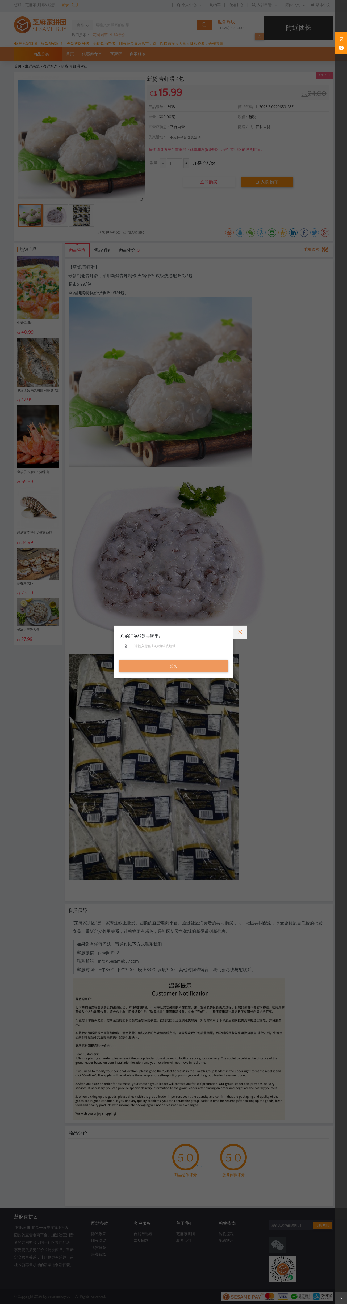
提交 (173, 666)
